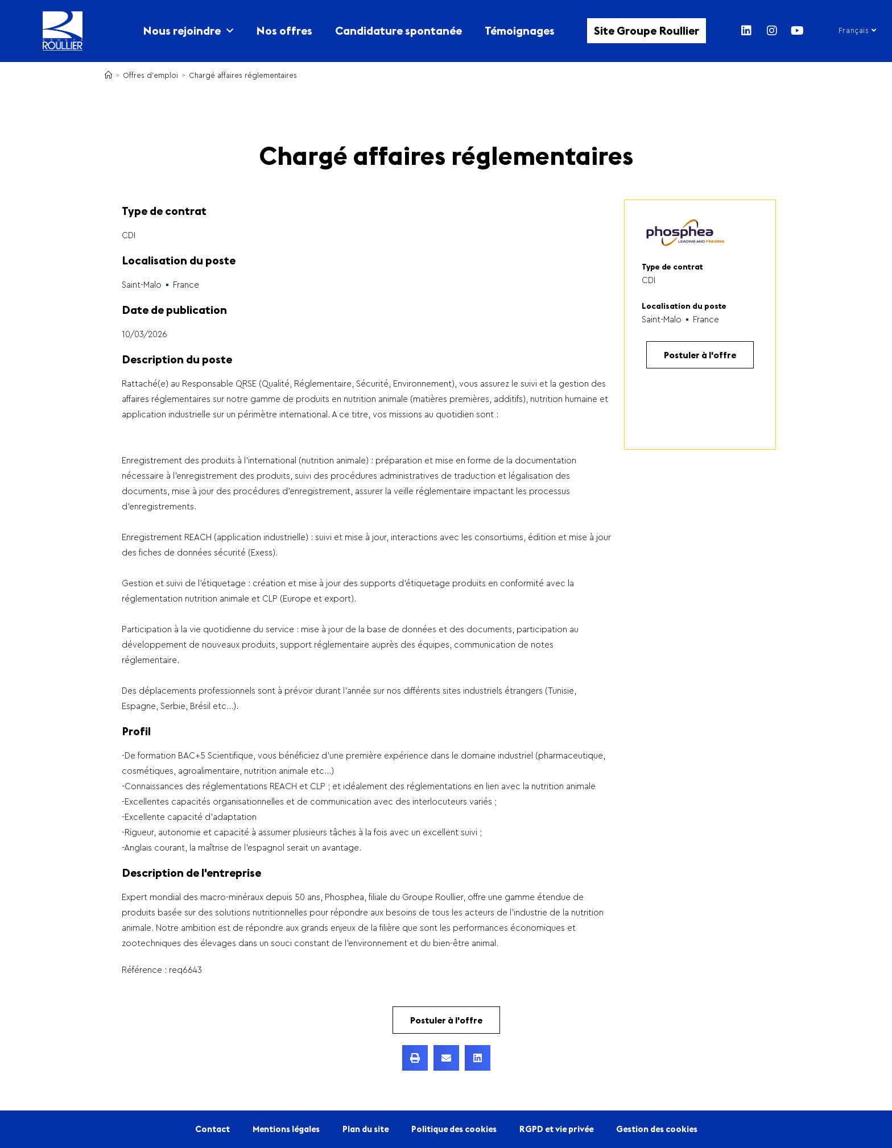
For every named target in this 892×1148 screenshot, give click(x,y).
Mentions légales (286, 1129)
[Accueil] (108, 75)
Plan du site (365, 1129)
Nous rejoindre (188, 30)
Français (858, 30)
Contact (212, 1129)
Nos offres (284, 30)
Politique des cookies (454, 1129)
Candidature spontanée (398, 30)
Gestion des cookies (656, 1129)
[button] (415, 1058)
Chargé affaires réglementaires (243, 75)
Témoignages (520, 30)
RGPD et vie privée (556, 1129)
